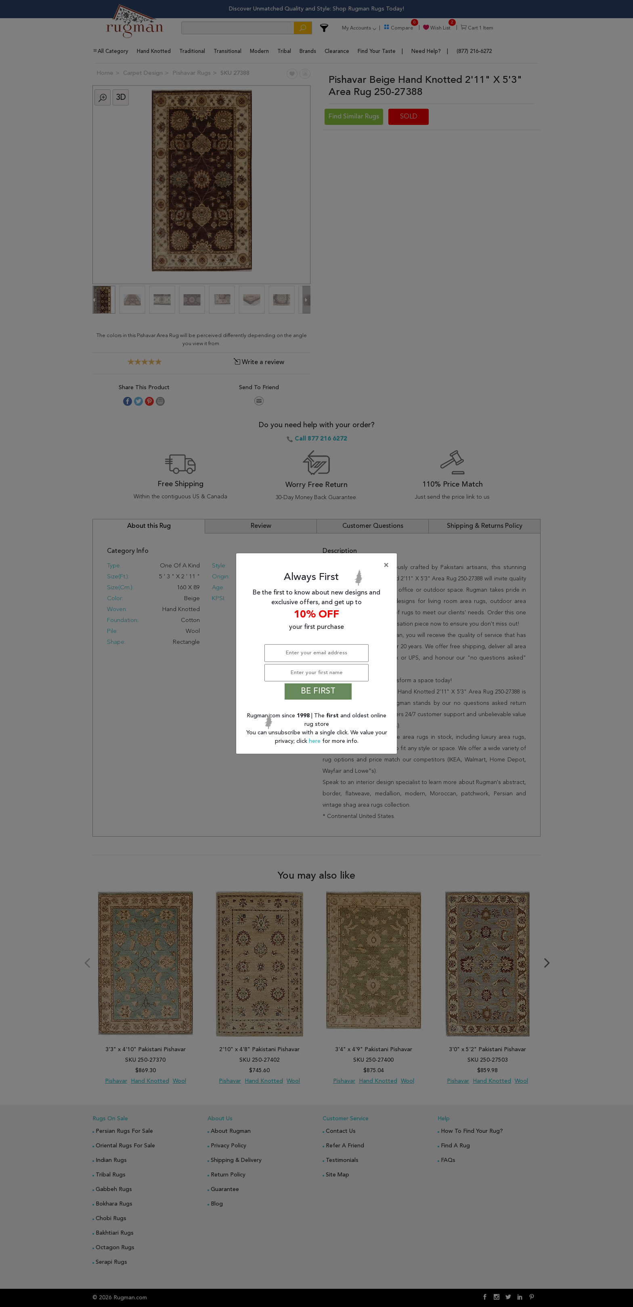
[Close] (318, 565)
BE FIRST (318, 691)
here (315, 741)
